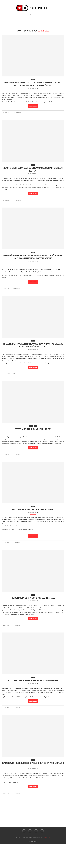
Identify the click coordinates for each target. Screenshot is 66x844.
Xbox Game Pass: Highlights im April (33, 509)
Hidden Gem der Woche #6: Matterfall (33, 598)
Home (3, 27)
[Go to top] (33, 842)
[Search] (63, 21)
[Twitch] (30, 830)
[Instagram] (30, 14)
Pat (37, 88)
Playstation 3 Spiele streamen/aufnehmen (33, 680)
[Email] (36, 830)
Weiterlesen (33, 106)
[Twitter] (42, 830)
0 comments (17, 112)
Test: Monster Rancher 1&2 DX (33, 429)
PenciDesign (47, 837)
